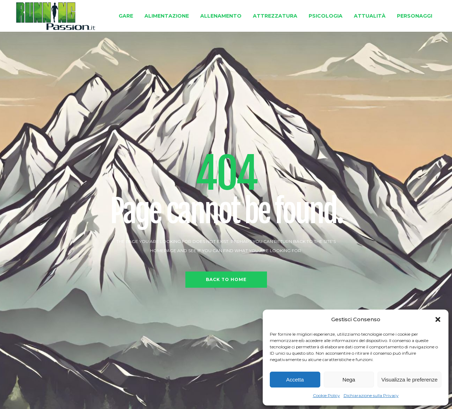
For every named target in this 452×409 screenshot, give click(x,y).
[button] (437, 319)
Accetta (295, 380)
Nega (349, 380)
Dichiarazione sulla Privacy (371, 395)
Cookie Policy (326, 395)
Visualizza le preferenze (409, 380)
